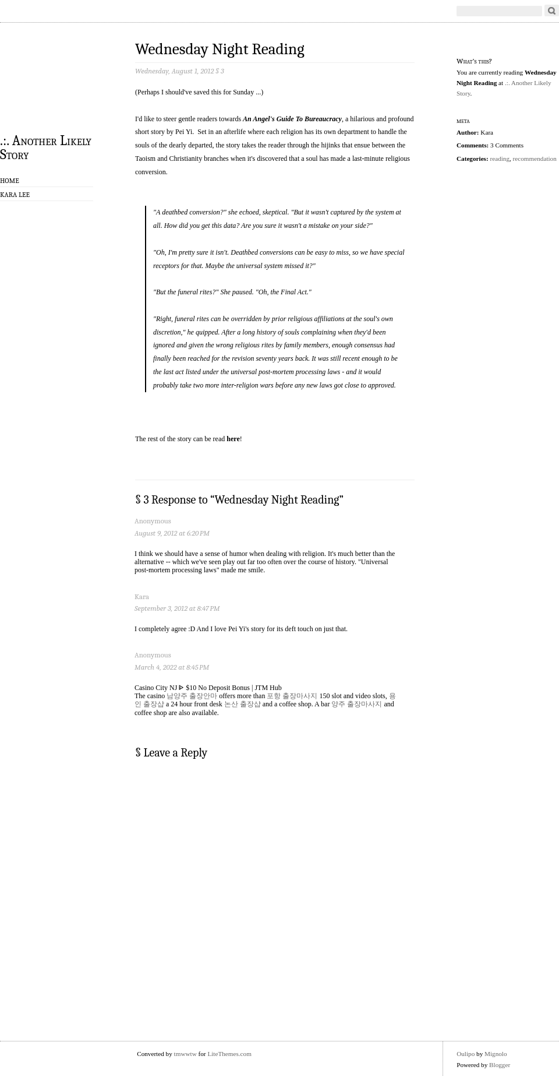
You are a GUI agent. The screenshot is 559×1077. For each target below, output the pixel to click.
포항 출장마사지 (292, 696)
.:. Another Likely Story (45, 146)
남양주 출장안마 (192, 696)
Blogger (499, 1064)
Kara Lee (15, 195)
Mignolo (495, 1053)
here (233, 439)
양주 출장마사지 (356, 704)
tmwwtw (185, 1053)
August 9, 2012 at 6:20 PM (172, 533)
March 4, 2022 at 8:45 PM (172, 667)
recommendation (535, 158)
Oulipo (466, 1053)
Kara (142, 596)
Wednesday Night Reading (220, 49)
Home (9, 181)
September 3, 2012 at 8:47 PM (177, 608)
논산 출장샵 (242, 704)
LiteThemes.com (229, 1053)
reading (500, 158)
